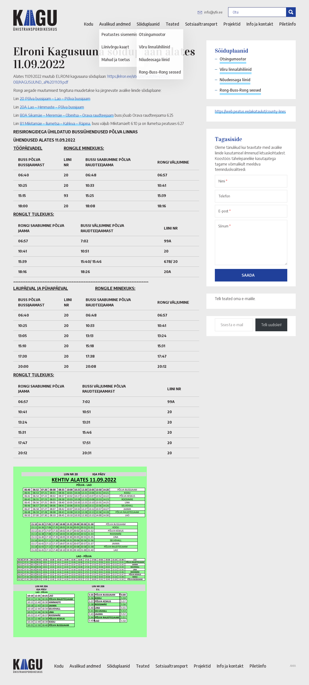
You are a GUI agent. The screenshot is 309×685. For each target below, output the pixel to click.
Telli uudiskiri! (271, 324)
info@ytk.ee (213, 12)
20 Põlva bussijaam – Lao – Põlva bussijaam (55, 98)
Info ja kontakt (259, 24)
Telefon (224, 196)
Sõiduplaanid (148, 24)
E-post (224, 211)
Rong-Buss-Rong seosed (240, 90)
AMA (293, 666)
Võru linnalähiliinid (236, 69)
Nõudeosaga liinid (235, 79)
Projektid (232, 24)
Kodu (88, 24)
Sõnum (224, 226)
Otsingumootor (233, 59)
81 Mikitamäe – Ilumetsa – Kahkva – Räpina (55, 123)
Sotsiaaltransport (201, 24)
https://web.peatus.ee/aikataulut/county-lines (250, 111)
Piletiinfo (287, 24)
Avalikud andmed (115, 24)
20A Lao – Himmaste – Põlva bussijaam (52, 106)
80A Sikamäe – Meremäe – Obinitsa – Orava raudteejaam (67, 115)
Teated (172, 24)
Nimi (222, 181)
